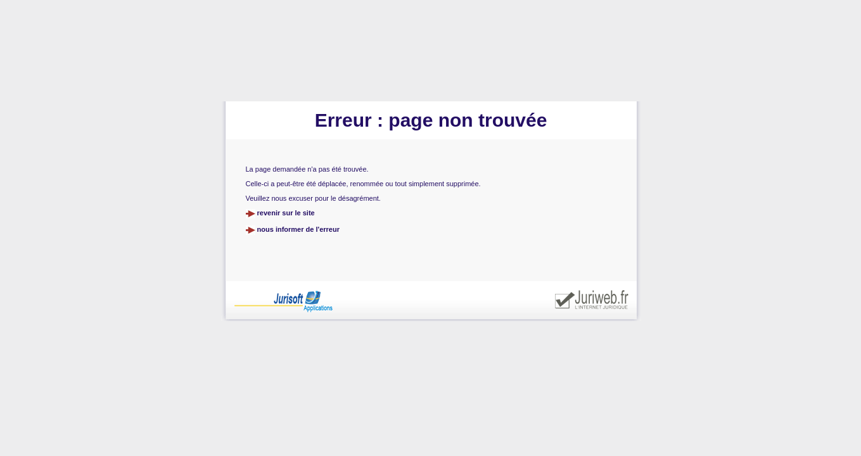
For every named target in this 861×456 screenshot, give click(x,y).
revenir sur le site (286, 213)
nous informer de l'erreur (298, 229)
